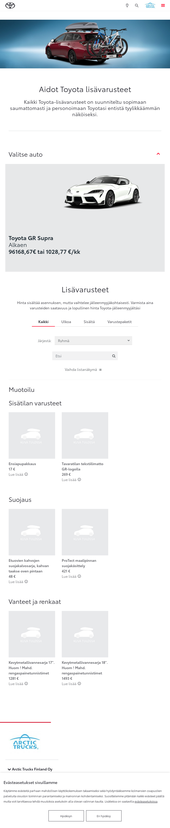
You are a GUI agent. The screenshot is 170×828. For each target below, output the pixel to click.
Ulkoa (66, 321)
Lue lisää (18, 474)
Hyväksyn (66, 816)
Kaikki (43, 321)
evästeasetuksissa (146, 801)
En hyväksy (104, 816)
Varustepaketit (120, 321)
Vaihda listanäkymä (83, 369)
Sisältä (89, 321)
